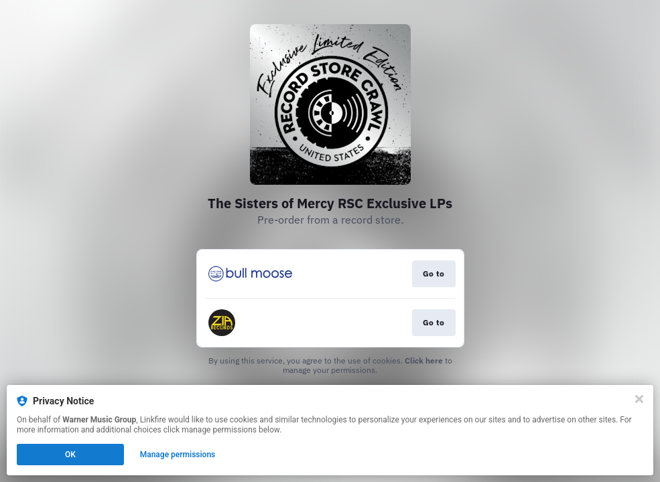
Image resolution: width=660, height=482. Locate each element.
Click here (424, 360)
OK (70, 454)
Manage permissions (178, 454)
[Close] (639, 399)
